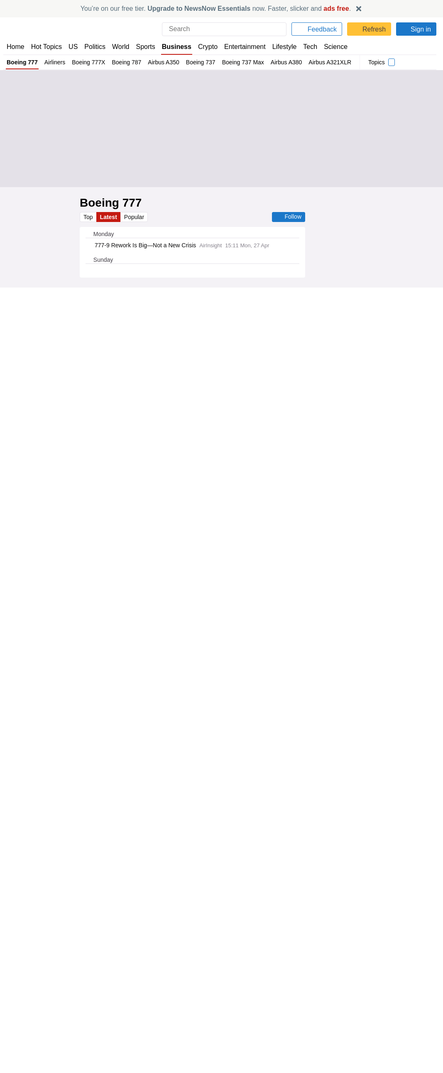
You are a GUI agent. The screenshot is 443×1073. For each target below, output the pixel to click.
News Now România (142, 1025)
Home (15, 47)
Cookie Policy (351, 1010)
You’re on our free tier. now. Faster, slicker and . (215, 8)
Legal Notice (350, 1018)
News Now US (134, 1010)
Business (177, 47)
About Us (19, 1010)
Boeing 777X (88, 62)
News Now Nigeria (139, 1018)
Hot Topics (46, 47)
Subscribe (20, 1025)
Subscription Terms (359, 1025)
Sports (146, 47)
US (73, 47)
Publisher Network (249, 1003)
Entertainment (244, 47)
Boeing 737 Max (244, 62)
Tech (310, 47)
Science (335, 47)
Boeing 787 (127, 62)
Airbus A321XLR (332, 62)
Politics (95, 47)
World (121, 47)
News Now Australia (142, 1048)
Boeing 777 (22, 62)
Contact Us (21, 1018)
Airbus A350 (164, 62)
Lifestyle (283, 47)
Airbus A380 (288, 62)
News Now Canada (140, 1041)
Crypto (207, 47)
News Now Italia (136, 1033)
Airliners (55, 62)
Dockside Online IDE (250, 1018)
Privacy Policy (352, 1003)
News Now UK (134, 1003)
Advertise (237, 1010)
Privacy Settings (355, 1033)
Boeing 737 (202, 62)
